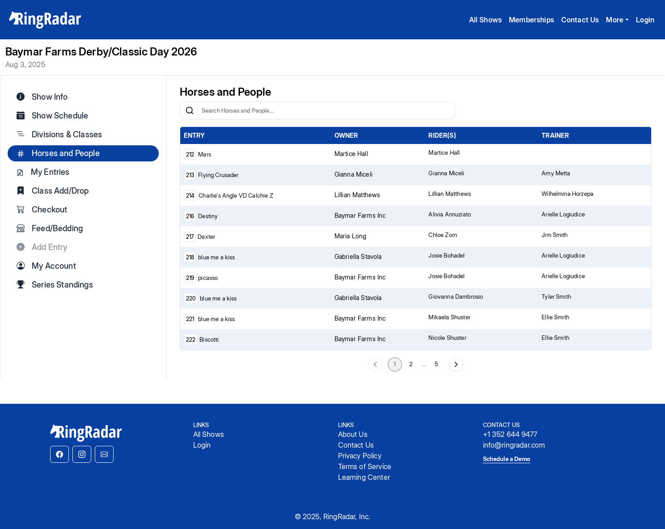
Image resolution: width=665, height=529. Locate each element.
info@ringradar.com (514, 444)
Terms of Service (365, 466)
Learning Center (364, 477)
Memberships (531, 19)
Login (645, 19)
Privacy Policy (359, 455)
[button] (59, 454)
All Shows (485, 19)
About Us (353, 434)
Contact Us (580, 19)
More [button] (614, 19)
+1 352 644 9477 (510, 434)
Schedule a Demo (506, 458)
